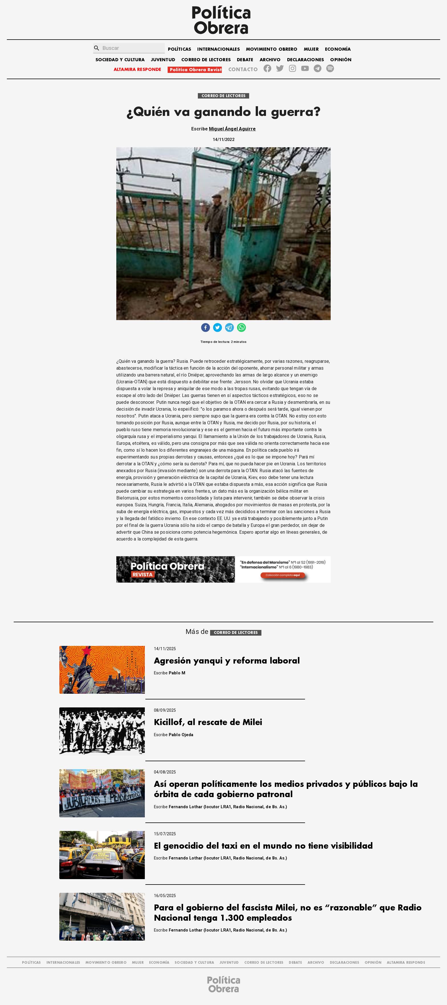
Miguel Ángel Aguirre (232, 129)
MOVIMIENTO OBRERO (272, 49)
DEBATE (245, 60)
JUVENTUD (163, 60)
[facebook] (205, 328)
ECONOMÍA (338, 49)
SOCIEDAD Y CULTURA (120, 60)
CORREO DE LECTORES (206, 60)
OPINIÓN (340, 60)
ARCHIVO (270, 60)
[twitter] (217, 328)
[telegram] (229, 328)
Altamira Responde (406, 962)
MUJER (311, 49)
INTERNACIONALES (218, 49)
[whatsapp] (241, 328)
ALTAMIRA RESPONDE (137, 69)
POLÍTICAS (179, 49)
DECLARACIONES (305, 60)
